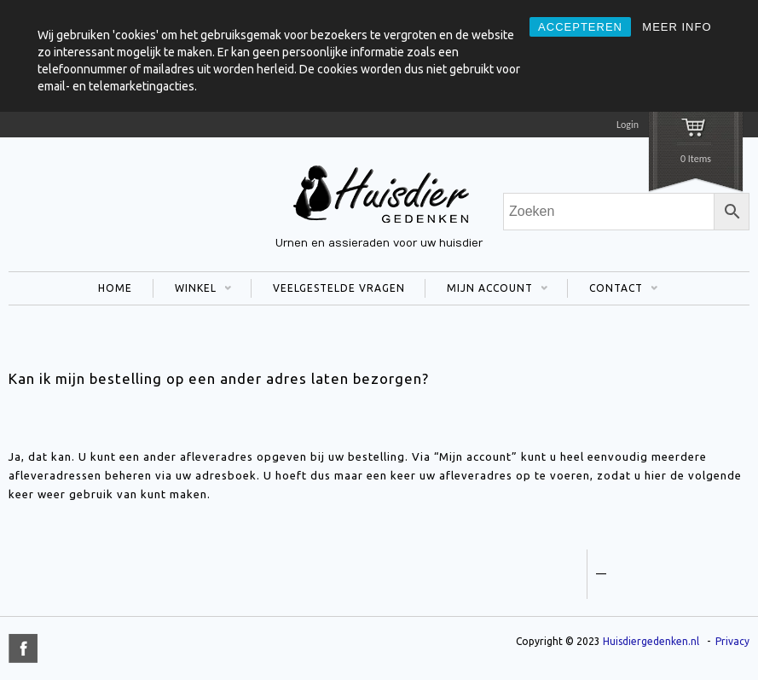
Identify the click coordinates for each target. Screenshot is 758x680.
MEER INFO (676, 26)
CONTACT (612, 290)
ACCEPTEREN (580, 26)
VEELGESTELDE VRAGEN (339, 288)
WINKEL (192, 290)
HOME (115, 288)
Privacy (732, 641)
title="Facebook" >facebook (23, 648)
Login (627, 125)
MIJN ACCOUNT (486, 290)
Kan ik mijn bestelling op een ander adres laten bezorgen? (219, 378)
